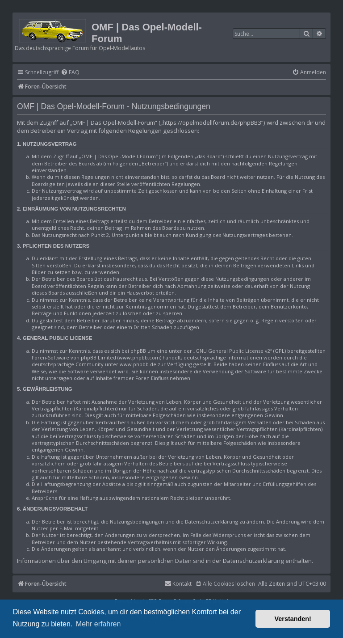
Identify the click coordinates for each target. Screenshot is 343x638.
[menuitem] (70, 73)
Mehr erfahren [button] (98, 624)
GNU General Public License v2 (233, 350)
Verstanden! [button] (293, 618)
